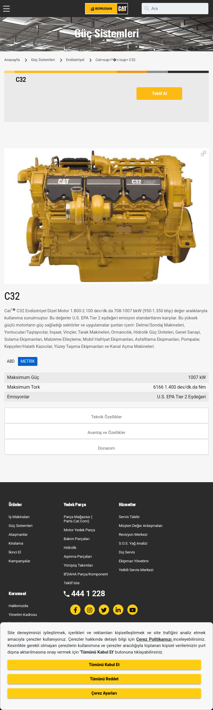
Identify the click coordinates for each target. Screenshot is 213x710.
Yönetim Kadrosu (23, 614)
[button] (203, 153)
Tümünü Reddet (104, 679)
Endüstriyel (75, 60)
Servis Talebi (129, 516)
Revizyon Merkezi (133, 534)
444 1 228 (88, 593)
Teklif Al (159, 93)
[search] (175, 8)
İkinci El (15, 552)
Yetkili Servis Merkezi (136, 569)
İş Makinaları (19, 516)
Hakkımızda (18, 605)
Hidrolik (70, 547)
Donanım (106, 448)
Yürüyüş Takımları (78, 565)
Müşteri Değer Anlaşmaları (140, 525)
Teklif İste (71, 583)
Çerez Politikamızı (154, 639)
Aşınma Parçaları (78, 556)
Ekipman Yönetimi (133, 561)
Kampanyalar (19, 561)
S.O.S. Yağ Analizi (133, 543)
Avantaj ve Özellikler (106, 432)
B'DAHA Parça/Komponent (86, 574)
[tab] (106, 415)
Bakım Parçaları (76, 538)
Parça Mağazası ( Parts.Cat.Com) (78, 518)
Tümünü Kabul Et (104, 664)
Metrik (28, 361)
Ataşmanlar (18, 534)
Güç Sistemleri (43, 60)
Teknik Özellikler (106, 416)
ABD (11, 361)
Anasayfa (12, 60)
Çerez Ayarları (104, 693)
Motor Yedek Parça (79, 530)
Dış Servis (127, 552)
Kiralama (16, 543)
